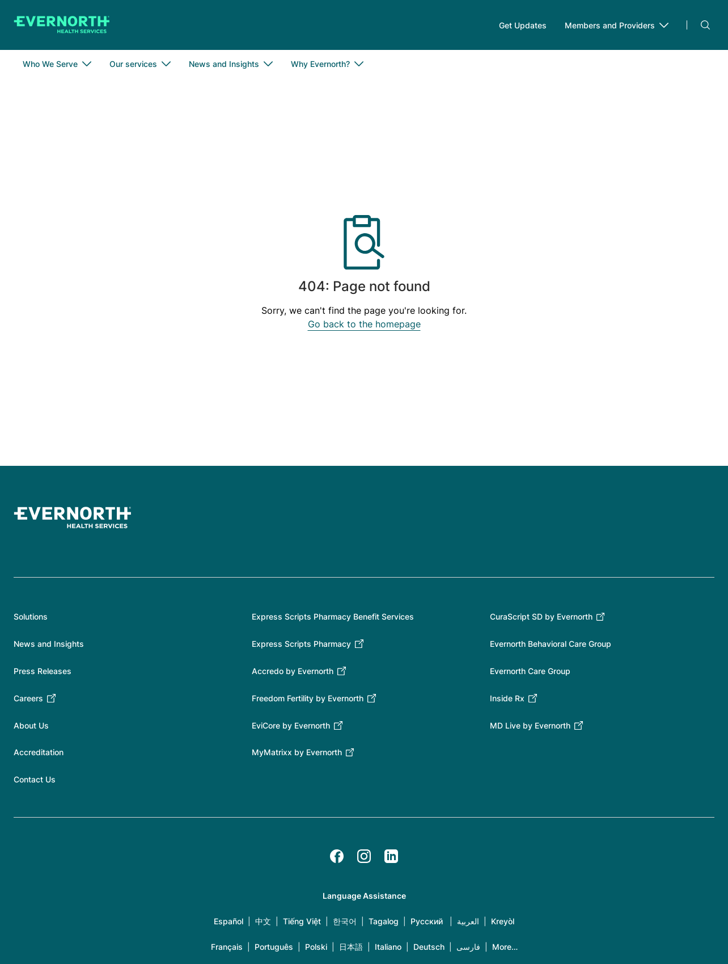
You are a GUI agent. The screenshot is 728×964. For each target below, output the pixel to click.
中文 (263, 921)
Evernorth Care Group (530, 671)
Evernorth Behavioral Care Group (550, 644)
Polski (316, 947)
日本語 (351, 947)
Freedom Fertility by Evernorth (307, 698)
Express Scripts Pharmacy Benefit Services (333, 616)
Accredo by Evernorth (292, 671)
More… (505, 947)
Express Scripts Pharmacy (301, 644)
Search (705, 25)
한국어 (345, 921)
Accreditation (39, 752)
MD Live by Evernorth (530, 725)
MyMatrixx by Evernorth (297, 752)
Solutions (31, 616)
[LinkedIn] (391, 856)
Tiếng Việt (302, 921)
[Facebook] (337, 856)
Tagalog (384, 921)
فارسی (468, 947)
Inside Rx (507, 698)
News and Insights (49, 644)
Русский (426, 921)
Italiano (388, 947)
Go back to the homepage (364, 324)
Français (227, 947)
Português (274, 947)
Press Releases (42, 671)
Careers (28, 698)
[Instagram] (364, 856)
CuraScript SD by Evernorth (541, 616)
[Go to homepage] (62, 25)
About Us (31, 725)
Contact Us (35, 779)
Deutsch (429, 947)
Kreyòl (502, 921)
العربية (468, 921)
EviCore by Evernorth (291, 725)
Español (228, 921)
